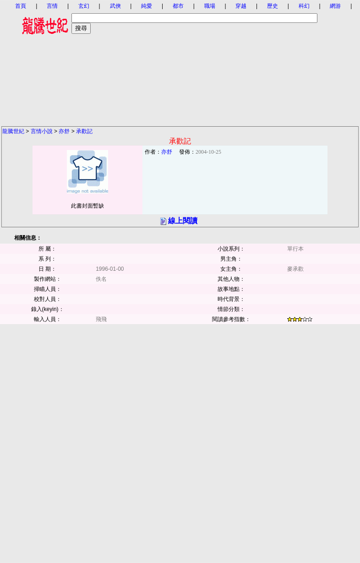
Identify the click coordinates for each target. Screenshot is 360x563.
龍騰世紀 (13, 131)
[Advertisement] (180, 61)
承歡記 (84, 131)
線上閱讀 (182, 221)
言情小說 (42, 131)
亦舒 (64, 131)
